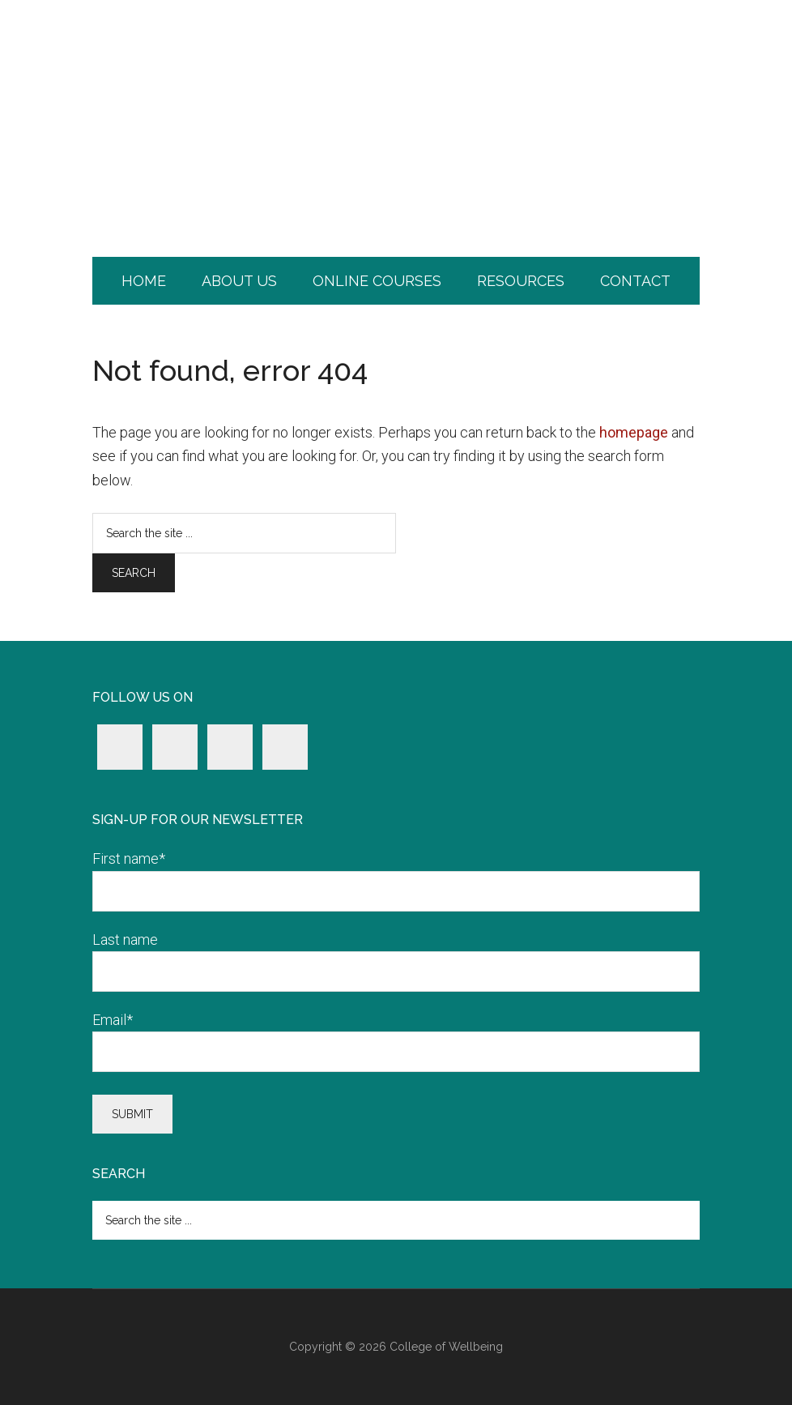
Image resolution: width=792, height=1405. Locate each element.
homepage (633, 432)
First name (128, 858)
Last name (125, 939)
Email (112, 1019)
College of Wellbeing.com (396, 68)
